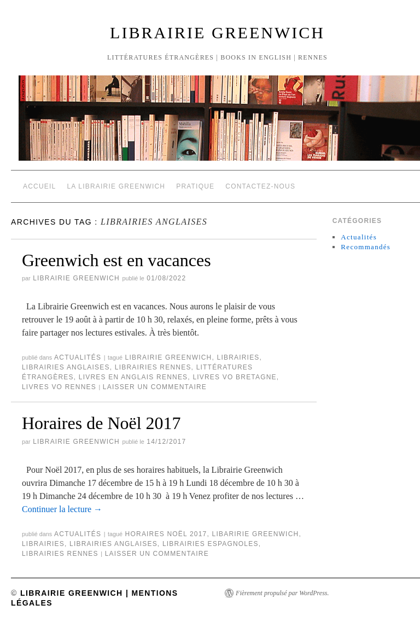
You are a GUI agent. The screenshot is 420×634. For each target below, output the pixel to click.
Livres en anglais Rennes (133, 377)
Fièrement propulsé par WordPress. (282, 593)
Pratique (195, 186)
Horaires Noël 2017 (166, 534)
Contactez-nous (260, 186)
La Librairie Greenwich (116, 186)
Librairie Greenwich (217, 33)
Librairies (238, 357)
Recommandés (365, 247)
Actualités (77, 357)
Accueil (39, 186)
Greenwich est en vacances (116, 260)
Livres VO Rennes (59, 387)
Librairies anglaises (66, 367)
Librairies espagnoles (210, 544)
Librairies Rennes (153, 367)
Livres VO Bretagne (234, 377)
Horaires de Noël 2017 (101, 423)
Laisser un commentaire (155, 387)
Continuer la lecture (62, 509)
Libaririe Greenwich (255, 534)
